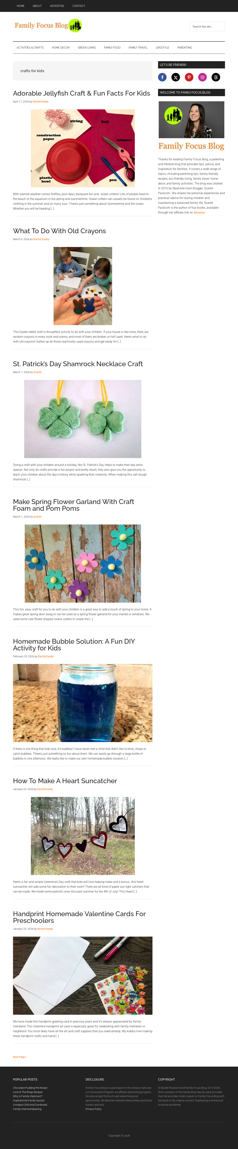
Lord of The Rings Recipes (28, 1092)
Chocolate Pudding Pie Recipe (30, 1087)
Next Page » (20, 1056)
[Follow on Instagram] (202, 77)
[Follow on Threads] (216, 77)
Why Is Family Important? (27, 1096)
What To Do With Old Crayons (59, 231)
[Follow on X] (175, 77)
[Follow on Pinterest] (189, 77)
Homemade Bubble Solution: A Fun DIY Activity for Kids (74, 644)
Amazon (199, 212)
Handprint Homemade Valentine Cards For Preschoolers (79, 917)
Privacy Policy (94, 1109)
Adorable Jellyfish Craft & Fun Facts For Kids (81, 93)
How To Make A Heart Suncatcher (65, 781)
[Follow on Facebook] (162, 77)
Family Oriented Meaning (27, 1109)
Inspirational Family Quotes (28, 1100)
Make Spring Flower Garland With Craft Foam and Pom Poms (73, 505)
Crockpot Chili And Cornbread (30, 1104)
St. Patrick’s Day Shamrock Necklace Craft (78, 364)
